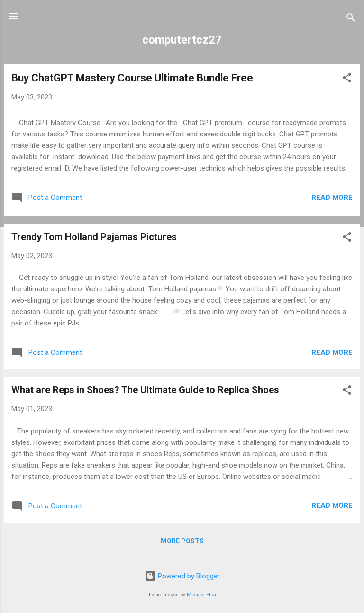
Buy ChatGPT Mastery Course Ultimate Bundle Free (132, 78)
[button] (347, 79)
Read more (332, 197)
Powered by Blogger (182, 576)
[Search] (350, 19)
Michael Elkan (203, 595)
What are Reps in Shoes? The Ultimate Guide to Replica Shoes (145, 390)
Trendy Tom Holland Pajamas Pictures (94, 237)
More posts (182, 541)
